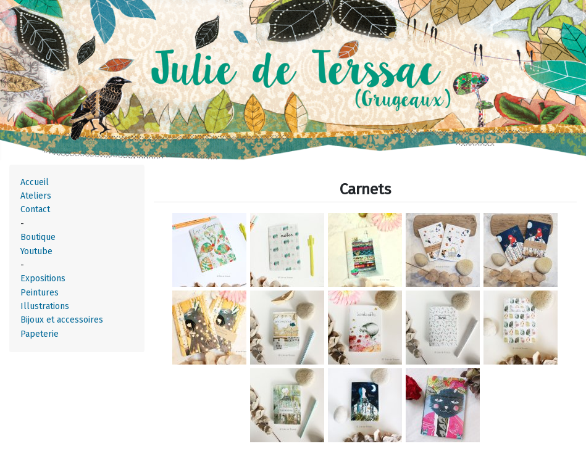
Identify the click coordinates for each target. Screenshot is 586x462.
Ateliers (35, 196)
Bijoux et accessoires (61, 320)
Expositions (42, 278)
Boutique (38, 237)
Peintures (39, 292)
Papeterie (39, 334)
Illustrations (44, 306)
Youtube (36, 251)
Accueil (34, 182)
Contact (35, 209)
